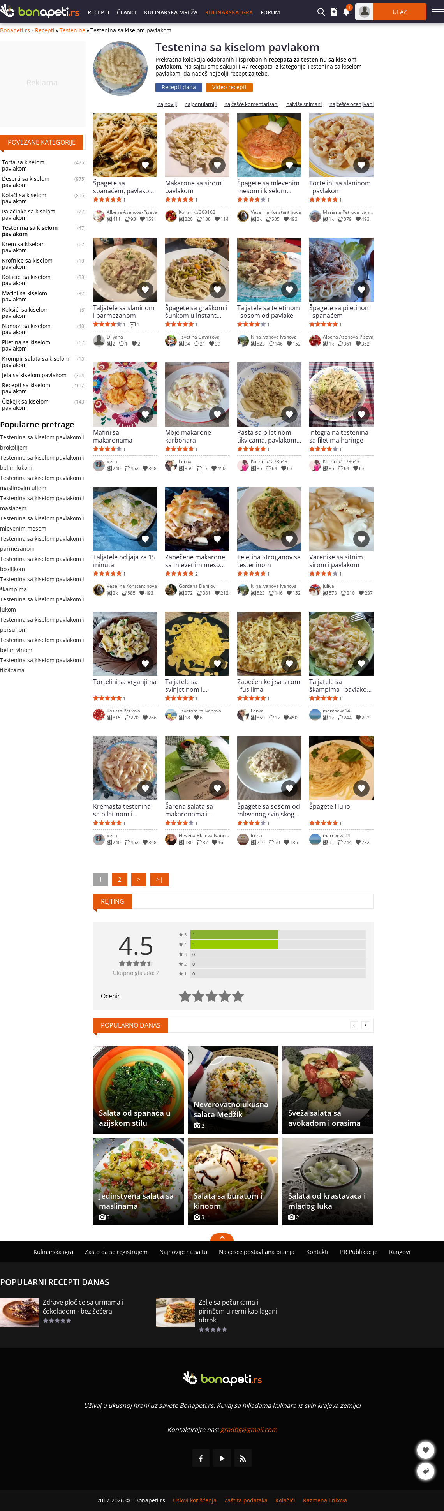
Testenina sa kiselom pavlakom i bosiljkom (42, 564)
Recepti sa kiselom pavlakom (26, 388)
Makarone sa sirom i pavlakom (195, 187)
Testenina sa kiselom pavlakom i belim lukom (42, 462)
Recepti (98, 12)
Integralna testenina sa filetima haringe (338, 436)
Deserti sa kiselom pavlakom (25, 182)
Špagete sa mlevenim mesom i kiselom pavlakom (268, 187)
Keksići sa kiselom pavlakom (25, 313)
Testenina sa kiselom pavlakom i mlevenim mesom (42, 523)
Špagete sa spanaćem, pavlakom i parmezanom (124, 187)
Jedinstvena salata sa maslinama (136, 1201)
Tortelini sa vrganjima (125, 682)
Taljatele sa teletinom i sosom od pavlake (268, 311)
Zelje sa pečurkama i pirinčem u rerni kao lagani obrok (238, 1311)
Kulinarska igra (229, 12)
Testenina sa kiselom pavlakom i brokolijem (42, 442)
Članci (126, 12)
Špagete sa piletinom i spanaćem (340, 311)
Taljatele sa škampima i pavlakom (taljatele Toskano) (341, 685)
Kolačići (285, 1500)
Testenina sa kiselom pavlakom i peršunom (42, 624)
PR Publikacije (358, 1251)
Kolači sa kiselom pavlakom (24, 198)
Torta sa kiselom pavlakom (23, 165)
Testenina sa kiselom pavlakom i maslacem (42, 503)
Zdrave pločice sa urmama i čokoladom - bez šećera (83, 1306)
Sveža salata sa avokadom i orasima (324, 1118)
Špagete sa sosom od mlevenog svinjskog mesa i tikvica (268, 810)
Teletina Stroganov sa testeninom (269, 561)
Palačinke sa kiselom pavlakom (28, 214)
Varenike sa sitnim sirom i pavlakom (336, 561)
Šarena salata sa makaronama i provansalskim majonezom (189, 810)
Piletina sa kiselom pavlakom (26, 345)
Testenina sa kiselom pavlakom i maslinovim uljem (42, 483)
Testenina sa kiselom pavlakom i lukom (42, 604)
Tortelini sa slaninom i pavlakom (340, 187)
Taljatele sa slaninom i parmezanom (124, 311)
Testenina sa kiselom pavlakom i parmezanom (42, 543)
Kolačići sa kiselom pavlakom (26, 280)
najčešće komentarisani (251, 104)
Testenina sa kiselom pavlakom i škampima (42, 584)
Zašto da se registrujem (116, 1251)
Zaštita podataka (246, 1500)
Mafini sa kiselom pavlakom (24, 296)
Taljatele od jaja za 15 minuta (124, 561)
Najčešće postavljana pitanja (256, 1251)
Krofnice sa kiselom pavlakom (27, 263)
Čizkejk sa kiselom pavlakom (25, 404)
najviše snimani (304, 104)
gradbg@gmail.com (248, 1429)
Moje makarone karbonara (188, 436)
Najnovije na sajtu (183, 1251)
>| (159, 879)
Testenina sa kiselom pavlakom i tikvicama (42, 665)
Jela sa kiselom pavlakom (34, 375)
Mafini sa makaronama (112, 436)
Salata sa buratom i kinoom (228, 1201)
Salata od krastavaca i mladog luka (327, 1201)
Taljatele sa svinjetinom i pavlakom (184, 685)
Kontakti (317, 1251)
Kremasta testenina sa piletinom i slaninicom (122, 810)
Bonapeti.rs (15, 30)
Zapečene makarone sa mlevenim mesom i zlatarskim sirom (197, 561)
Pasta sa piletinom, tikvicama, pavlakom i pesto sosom (268, 436)
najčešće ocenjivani (351, 104)
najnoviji (167, 104)
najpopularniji (201, 104)
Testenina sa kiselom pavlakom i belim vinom (42, 645)
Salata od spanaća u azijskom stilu (135, 1118)
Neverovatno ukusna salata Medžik (231, 1109)
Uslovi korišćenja (195, 1500)
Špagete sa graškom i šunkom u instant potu (196, 311)
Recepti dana (179, 87)
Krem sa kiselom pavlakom (23, 247)
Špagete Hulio (329, 806)
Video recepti (229, 87)
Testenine (72, 30)
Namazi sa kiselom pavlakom (26, 329)
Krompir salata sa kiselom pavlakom (35, 362)
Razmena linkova (325, 1500)
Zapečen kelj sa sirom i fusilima (268, 685)
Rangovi (400, 1251)
